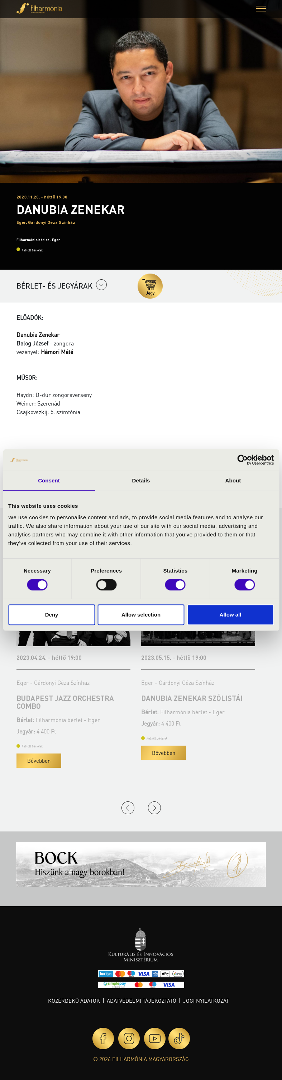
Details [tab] (141, 480)
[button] (261, 9)
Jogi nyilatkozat (206, 1000)
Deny (51, 615)
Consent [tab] (49, 480)
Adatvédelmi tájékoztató (141, 1000)
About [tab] (233, 480)
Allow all (231, 615)
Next (154, 807)
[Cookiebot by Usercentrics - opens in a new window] (242, 460)
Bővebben (41, 760)
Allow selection (141, 615)
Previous (127, 807)
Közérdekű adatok (74, 1000)
